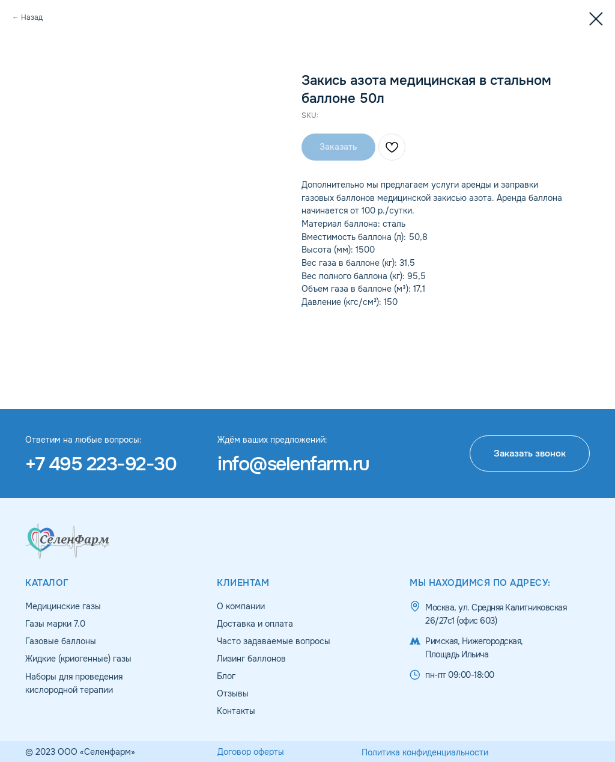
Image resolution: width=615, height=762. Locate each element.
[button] (530, 453)
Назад (32, 17)
